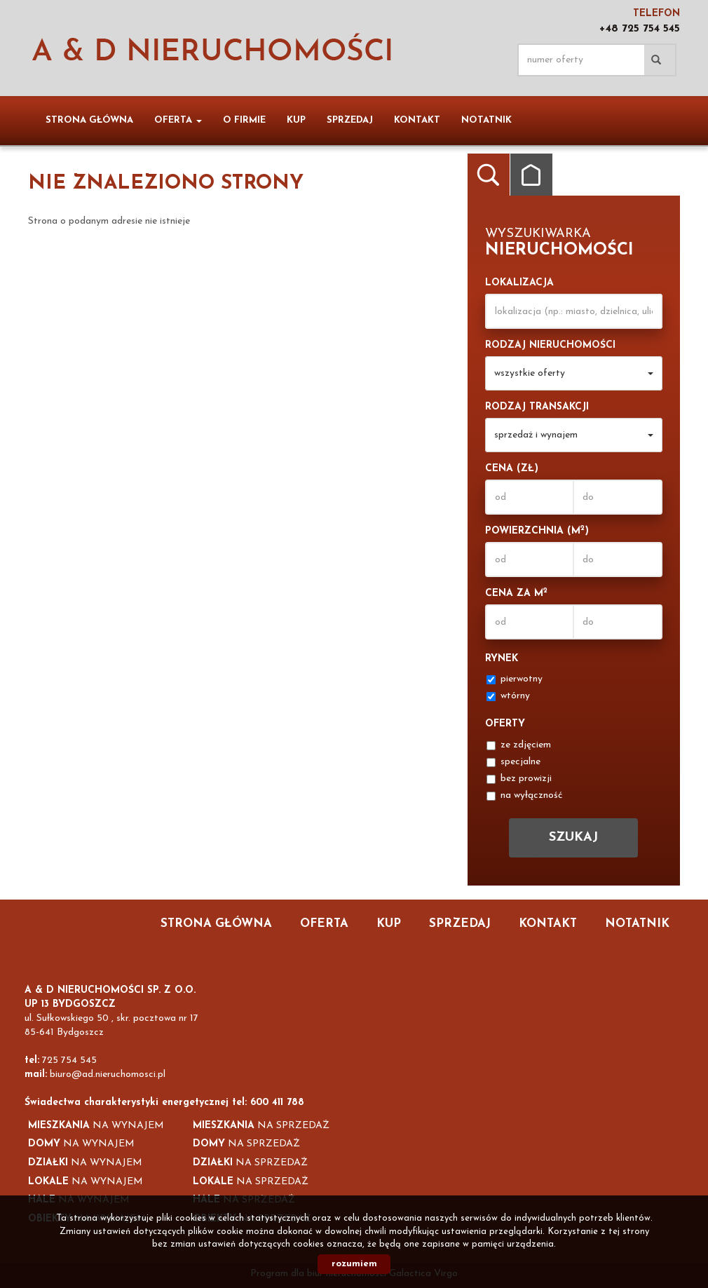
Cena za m (516, 593)
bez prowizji (519, 778)
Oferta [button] (178, 120)
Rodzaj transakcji (537, 407)
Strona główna (89, 120)
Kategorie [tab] (531, 175)
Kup (296, 120)
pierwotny (514, 679)
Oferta (324, 924)
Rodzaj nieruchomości (550, 345)
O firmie (244, 120)
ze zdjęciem (518, 745)
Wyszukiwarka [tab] (489, 175)
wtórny (508, 696)
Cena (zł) (511, 468)
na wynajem (96, 1125)
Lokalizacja (519, 283)
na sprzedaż (261, 1125)
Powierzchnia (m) (537, 530)
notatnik (486, 120)
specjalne (513, 762)
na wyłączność (524, 795)
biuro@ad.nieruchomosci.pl (107, 1074)
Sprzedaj (350, 120)
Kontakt (417, 120)
